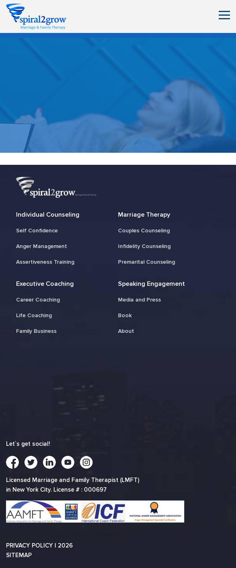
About (126, 331)
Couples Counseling (144, 230)
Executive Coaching (45, 284)
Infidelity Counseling (144, 246)
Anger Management (41, 246)
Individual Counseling (47, 215)
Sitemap (19, 555)
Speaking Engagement (151, 284)
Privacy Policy (29, 545)
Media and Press (139, 299)
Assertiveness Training (45, 261)
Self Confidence (37, 230)
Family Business (36, 331)
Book (125, 315)
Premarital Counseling (146, 261)
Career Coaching (38, 299)
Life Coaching (34, 315)
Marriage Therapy (144, 215)
